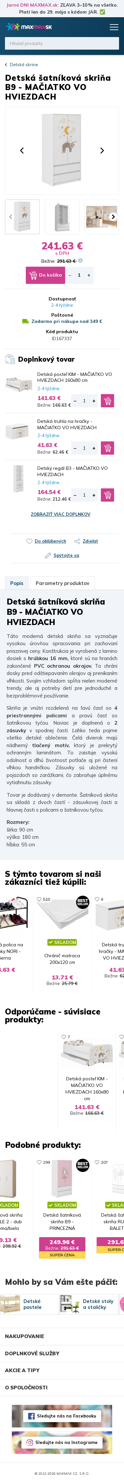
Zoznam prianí (87, 27)
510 (44, 899)
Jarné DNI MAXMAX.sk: (32, 5)
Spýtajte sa (66, 555)
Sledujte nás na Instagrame (66, 1441)
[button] (22, 150)
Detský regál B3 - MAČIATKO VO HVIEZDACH (72, 471)
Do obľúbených (50, 541)
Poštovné (62, 315)
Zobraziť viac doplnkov (60, 514)
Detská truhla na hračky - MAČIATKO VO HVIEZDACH (67, 424)
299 (44, 1165)
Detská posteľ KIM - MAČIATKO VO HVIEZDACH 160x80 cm (74, 377)
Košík (99, 27)
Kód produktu (62, 332)
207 (106, 1165)
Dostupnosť (62, 299)
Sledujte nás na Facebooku (66, 1414)
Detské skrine (24, 64)
